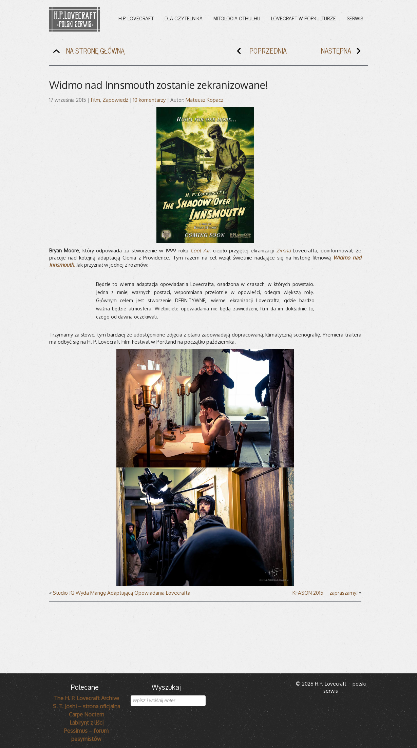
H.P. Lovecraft (136, 18)
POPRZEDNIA (260, 52)
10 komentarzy (149, 100)
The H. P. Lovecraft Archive (86, 698)
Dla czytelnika (184, 18)
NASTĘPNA (343, 52)
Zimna (283, 250)
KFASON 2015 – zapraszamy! (325, 593)
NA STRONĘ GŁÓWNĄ (88, 52)
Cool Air (200, 250)
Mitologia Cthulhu (236, 18)
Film (95, 100)
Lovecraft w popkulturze (303, 18)
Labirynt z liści (86, 722)
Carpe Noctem (86, 714)
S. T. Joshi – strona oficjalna (86, 706)
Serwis (355, 18)
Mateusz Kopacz (204, 100)
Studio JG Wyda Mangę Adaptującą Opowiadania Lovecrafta (121, 593)
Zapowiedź (115, 100)
